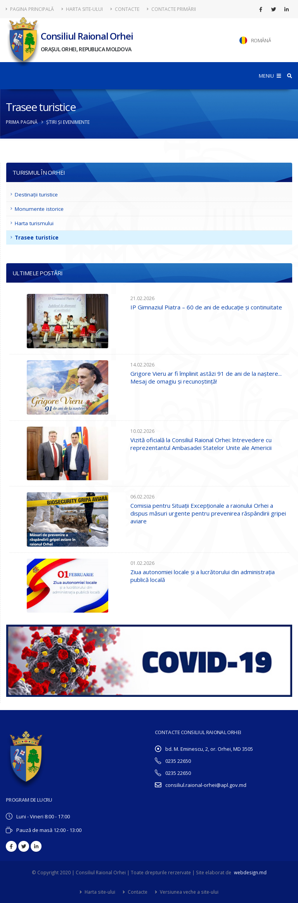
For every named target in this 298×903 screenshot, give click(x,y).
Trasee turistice (37, 237)
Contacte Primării (171, 9)
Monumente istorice (39, 208)
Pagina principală (30, 9)
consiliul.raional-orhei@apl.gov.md (205, 784)
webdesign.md (250, 872)
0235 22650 (178, 760)
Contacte (124, 9)
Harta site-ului (82, 9)
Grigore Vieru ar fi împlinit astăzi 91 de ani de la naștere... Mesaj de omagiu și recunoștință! (206, 377)
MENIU (270, 75)
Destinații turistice (36, 194)
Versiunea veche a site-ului (188, 892)
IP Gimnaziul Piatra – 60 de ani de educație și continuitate (206, 307)
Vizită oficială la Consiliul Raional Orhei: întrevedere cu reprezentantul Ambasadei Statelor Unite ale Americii (201, 444)
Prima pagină (22, 122)
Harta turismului (34, 223)
